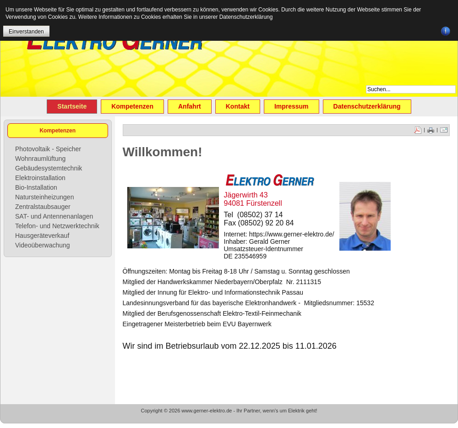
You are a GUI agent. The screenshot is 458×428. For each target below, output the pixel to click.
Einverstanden (26, 31)
